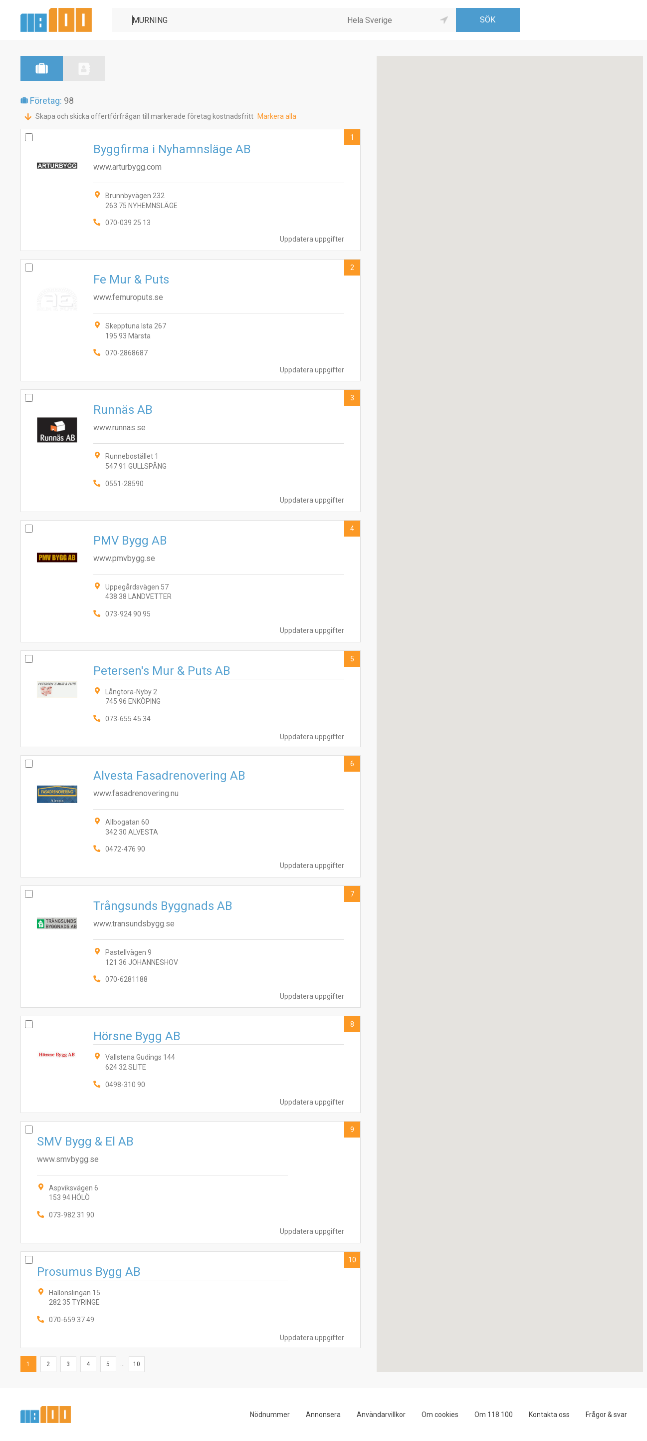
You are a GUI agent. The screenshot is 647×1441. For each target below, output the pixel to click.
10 (352, 1260)
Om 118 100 (493, 1415)
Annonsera (323, 1415)
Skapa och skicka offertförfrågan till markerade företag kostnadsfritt (144, 116)
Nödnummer (270, 1415)
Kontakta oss (549, 1415)
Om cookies (440, 1415)
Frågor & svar (606, 1415)
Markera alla (276, 116)
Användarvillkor (381, 1415)
